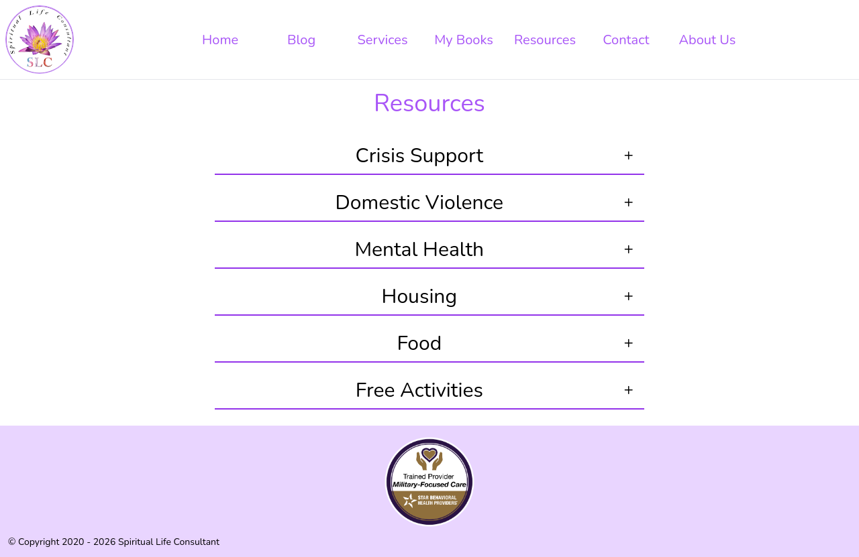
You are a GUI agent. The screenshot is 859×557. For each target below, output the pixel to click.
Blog (301, 40)
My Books (463, 40)
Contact (626, 40)
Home (220, 40)
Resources (545, 40)
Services (383, 40)
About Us (707, 40)
